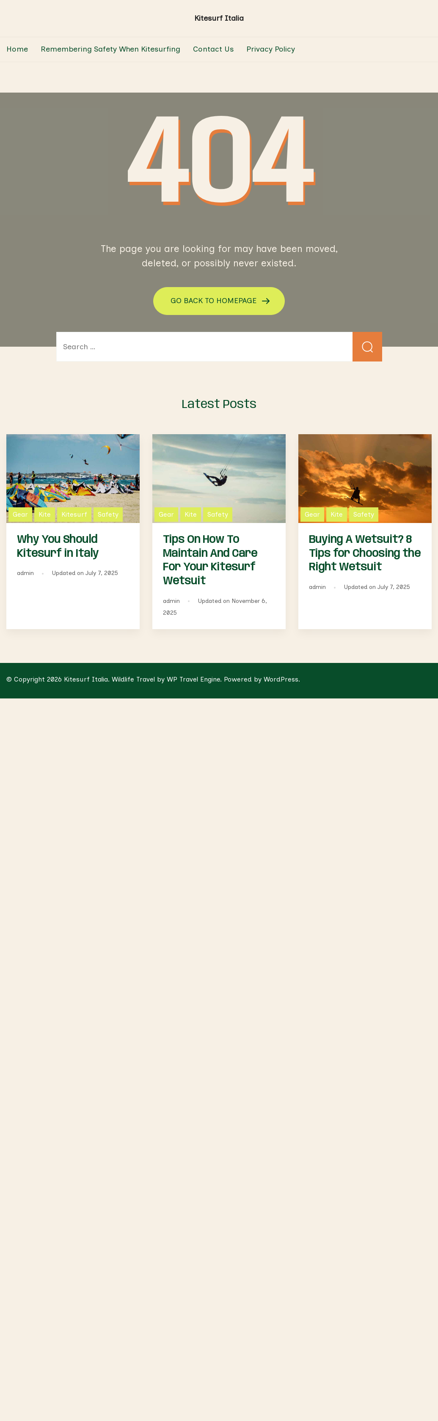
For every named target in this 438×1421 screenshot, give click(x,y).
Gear (20, 514)
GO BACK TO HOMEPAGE (215, 300)
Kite (45, 514)
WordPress (281, 679)
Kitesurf (74, 514)
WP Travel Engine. (194, 679)
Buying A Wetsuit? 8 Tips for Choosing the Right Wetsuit (365, 553)
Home (17, 49)
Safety (108, 514)
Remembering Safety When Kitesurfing (110, 49)
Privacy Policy (270, 49)
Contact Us (213, 49)
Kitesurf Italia (219, 18)
